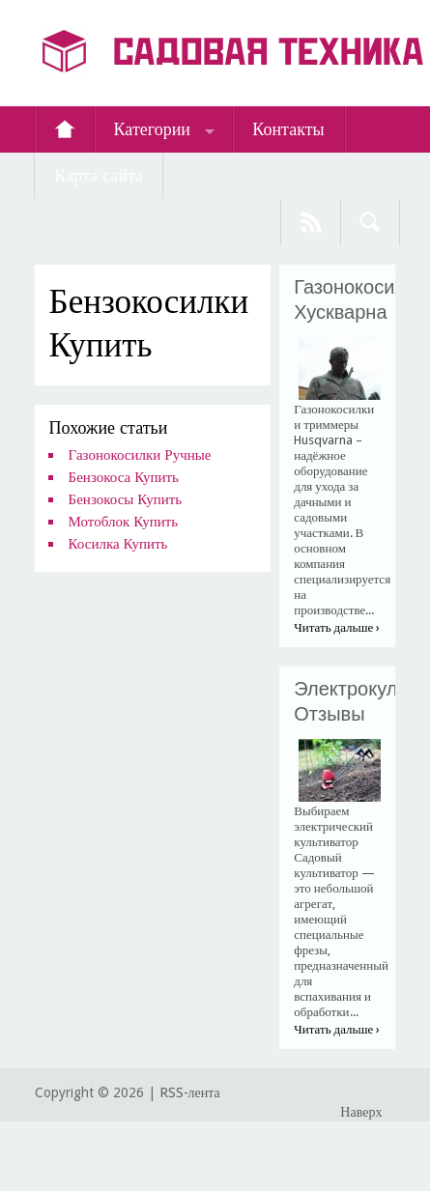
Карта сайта (99, 175)
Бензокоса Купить (124, 477)
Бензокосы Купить (126, 499)
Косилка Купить (118, 544)
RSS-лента (189, 1092)
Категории (152, 129)
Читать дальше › (337, 627)
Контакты (288, 129)
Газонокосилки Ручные (140, 455)
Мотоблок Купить (123, 521)
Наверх (361, 1112)
